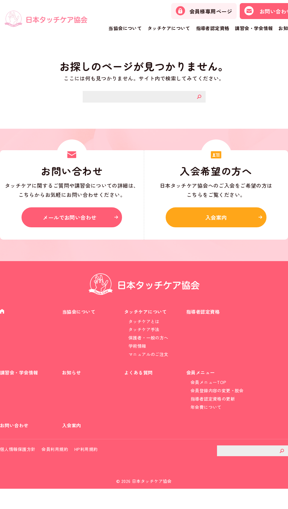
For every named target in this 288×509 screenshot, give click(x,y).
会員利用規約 (54, 469)
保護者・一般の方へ (148, 345)
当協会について (125, 28)
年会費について (206, 421)
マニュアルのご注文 (148, 363)
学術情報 (137, 353)
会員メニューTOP (209, 394)
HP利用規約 (86, 469)
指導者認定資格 (212, 28)
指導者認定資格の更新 (213, 412)
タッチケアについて (169, 28)
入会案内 (216, 220)
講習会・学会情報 (254, 28)
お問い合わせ (15, 442)
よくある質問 (139, 384)
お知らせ (72, 384)
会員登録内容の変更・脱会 (217, 403)
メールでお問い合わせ (72, 220)
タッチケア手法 (144, 335)
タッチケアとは (144, 326)
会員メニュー (201, 384)
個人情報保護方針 (17, 469)
